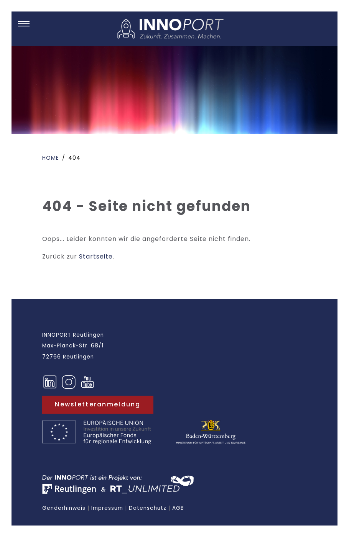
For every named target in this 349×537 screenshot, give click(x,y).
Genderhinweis (64, 508)
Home (50, 158)
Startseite (96, 256)
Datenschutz (147, 508)
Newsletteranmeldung (97, 404)
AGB (178, 508)
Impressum (107, 508)
